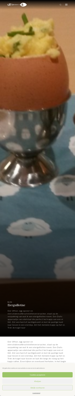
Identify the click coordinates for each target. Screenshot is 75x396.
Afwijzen (37, 381)
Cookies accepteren (37, 375)
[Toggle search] (60, 5)
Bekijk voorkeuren (38, 388)
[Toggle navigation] (66, 4)
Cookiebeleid (36, 393)
